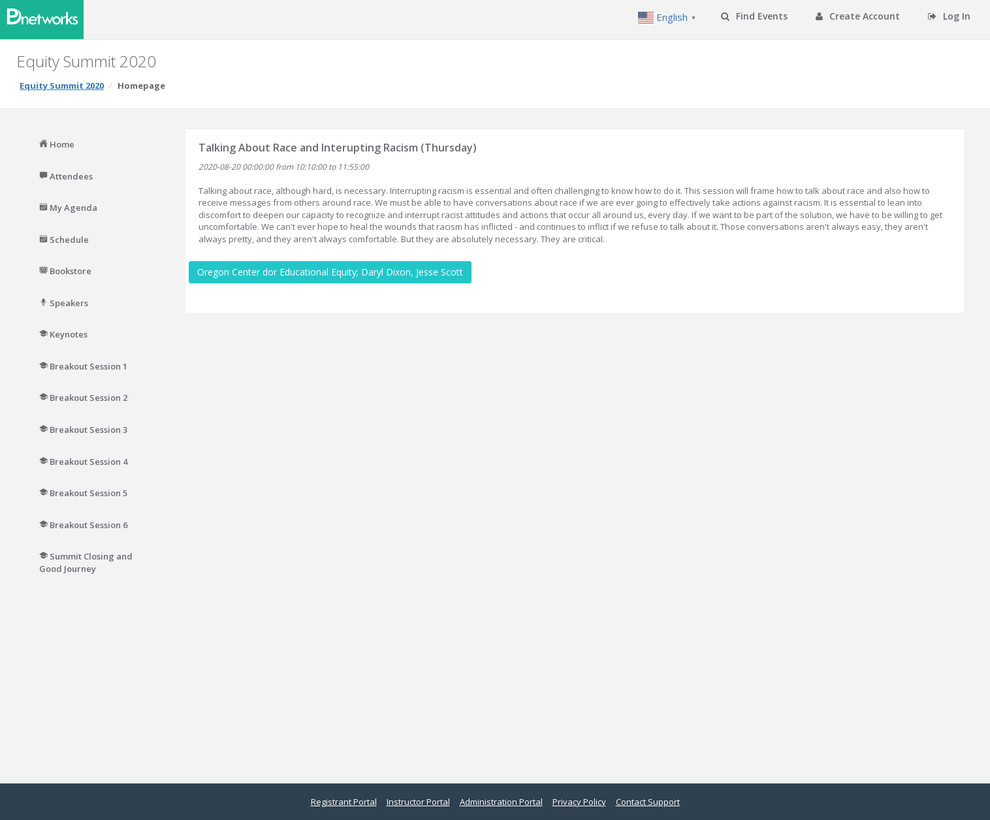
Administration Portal (501, 802)
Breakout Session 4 (83, 461)
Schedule (64, 239)
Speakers (63, 303)
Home (56, 144)
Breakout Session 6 (83, 525)
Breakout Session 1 (83, 366)
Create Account (858, 16)
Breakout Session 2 (83, 397)
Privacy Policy (579, 802)
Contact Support (648, 802)
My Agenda (68, 207)
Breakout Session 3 (83, 429)
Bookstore (65, 271)
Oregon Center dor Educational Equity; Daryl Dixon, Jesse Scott (330, 272)
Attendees (66, 176)
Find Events (754, 16)
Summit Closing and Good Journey (86, 562)
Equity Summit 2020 (62, 85)
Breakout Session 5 (83, 493)
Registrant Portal (344, 802)
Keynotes (63, 334)
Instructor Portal (418, 802)
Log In (949, 16)
